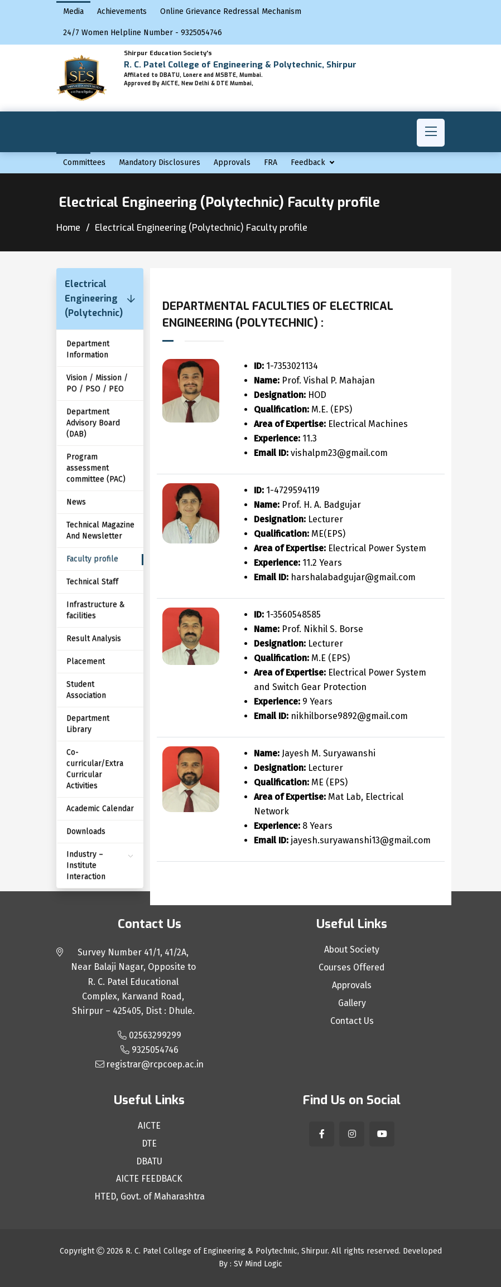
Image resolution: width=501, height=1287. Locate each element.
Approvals (232, 162)
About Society (352, 949)
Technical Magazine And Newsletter (100, 530)
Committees (84, 162)
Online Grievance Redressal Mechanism (230, 11)
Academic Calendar (100, 808)
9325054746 (150, 1050)
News (76, 502)
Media (73, 11)
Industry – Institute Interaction (85, 865)
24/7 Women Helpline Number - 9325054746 (142, 32)
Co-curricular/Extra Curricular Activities (94, 768)
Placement (85, 661)
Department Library (87, 723)
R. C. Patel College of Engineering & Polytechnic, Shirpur (226, 1251)
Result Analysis (93, 638)
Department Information (87, 349)
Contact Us (352, 1021)
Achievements (122, 11)
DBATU (149, 1161)
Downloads (85, 831)
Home (68, 228)
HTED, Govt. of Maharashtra (149, 1197)
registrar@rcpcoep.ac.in (149, 1064)
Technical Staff (92, 581)
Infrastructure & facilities (95, 610)
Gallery (352, 1003)
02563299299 (149, 1035)
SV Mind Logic (258, 1264)
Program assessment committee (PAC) (96, 468)
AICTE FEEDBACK (149, 1179)
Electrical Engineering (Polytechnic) (94, 298)
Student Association (86, 689)
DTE (149, 1143)
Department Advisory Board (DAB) (93, 423)
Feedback (308, 162)
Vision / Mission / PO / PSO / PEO (97, 383)
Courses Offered (352, 967)
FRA (270, 162)
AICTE (149, 1125)
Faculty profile (92, 559)
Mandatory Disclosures (159, 162)
